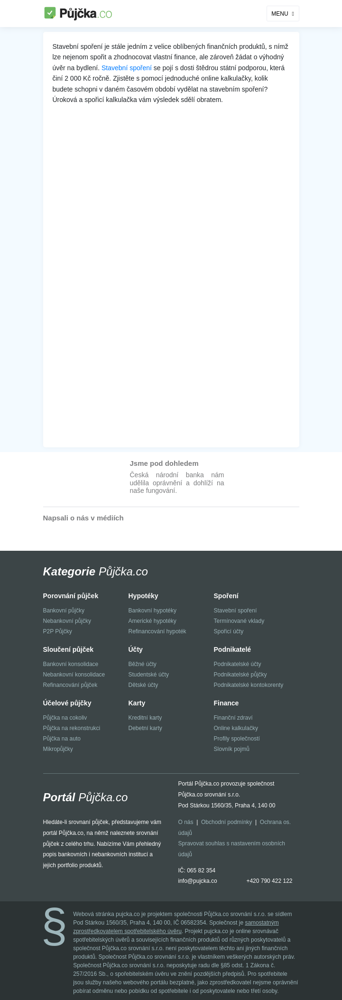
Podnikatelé (232, 649)
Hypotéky (143, 596)
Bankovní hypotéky (152, 610)
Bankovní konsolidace (71, 664)
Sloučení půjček (68, 649)
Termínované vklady (239, 621)
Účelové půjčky (67, 703)
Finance (226, 703)
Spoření (226, 596)
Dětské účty (143, 685)
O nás (186, 822)
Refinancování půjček (70, 685)
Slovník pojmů (232, 749)
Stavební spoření (127, 68)
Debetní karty (145, 728)
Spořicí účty (229, 631)
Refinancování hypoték (157, 631)
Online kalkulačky (236, 728)
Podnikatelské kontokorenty (249, 685)
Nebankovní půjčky (67, 621)
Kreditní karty (145, 717)
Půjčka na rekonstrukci (72, 728)
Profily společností (237, 738)
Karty (137, 703)
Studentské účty (149, 674)
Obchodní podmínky (226, 822)
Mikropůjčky (58, 749)
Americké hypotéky (152, 621)
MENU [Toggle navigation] (279, 13)
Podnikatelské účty (237, 664)
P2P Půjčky (57, 631)
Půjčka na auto (62, 738)
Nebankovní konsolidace (74, 674)
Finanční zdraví (233, 717)
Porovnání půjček (71, 596)
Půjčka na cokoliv (65, 717)
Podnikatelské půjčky (240, 674)
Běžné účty (143, 664)
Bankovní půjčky (63, 610)
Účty (136, 649)
